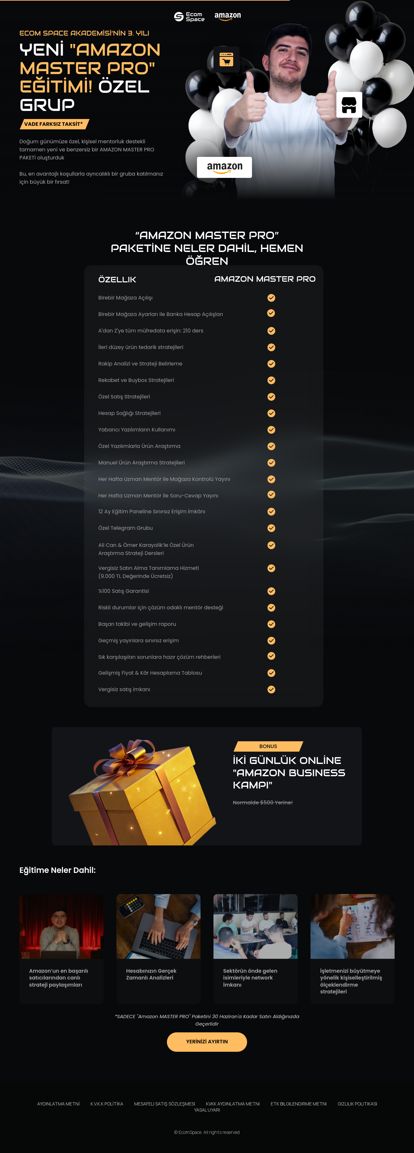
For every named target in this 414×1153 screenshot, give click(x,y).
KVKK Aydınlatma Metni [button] (233, 1104)
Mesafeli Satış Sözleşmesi (164, 1104)
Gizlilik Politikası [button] (357, 1104)
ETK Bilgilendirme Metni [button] (299, 1104)
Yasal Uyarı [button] (207, 1110)
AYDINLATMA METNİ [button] (58, 1104)
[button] (207, 1070)
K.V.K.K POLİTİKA (107, 1104)
